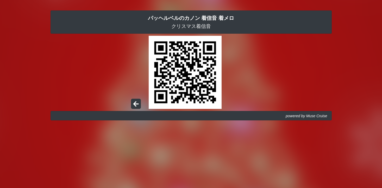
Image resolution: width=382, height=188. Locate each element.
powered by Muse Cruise (306, 116)
